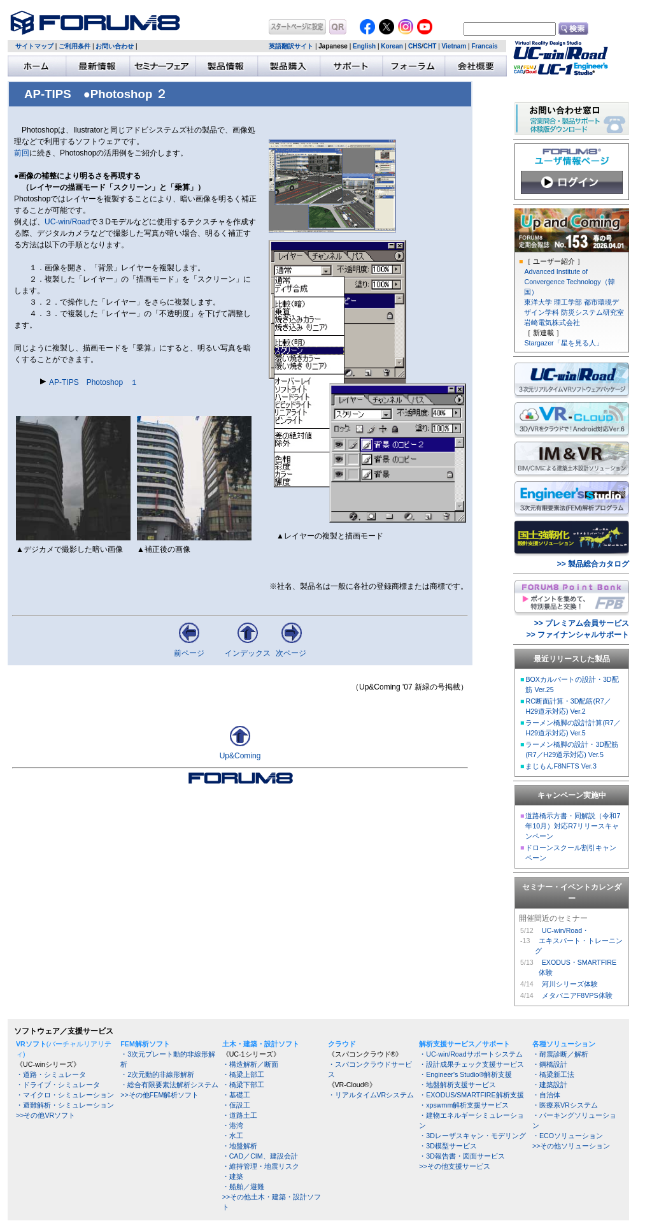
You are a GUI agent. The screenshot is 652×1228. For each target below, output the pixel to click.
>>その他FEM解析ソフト (159, 1095)
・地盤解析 (239, 1146)
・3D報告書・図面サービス (462, 1156)
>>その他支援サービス (454, 1166)
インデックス (248, 653)
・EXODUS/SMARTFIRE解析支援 (471, 1095)
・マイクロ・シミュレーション (65, 1095)
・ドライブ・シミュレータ (58, 1084)
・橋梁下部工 (243, 1084)
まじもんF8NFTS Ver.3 (561, 766)
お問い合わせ (115, 46)
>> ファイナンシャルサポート (578, 634)
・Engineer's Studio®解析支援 (465, 1074)
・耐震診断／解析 (560, 1054)
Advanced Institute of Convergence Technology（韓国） (569, 282)
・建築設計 (549, 1084)
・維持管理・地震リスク (260, 1166)
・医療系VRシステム (565, 1105)
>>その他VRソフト (45, 1115)
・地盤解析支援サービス (457, 1084)
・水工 (232, 1135)
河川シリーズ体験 (570, 984)
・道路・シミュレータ (51, 1074)
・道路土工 (239, 1115)
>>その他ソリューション (571, 1146)
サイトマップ (34, 46)
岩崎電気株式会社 (552, 322)
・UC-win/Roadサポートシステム (470, 1054)
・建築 (232, 1176)
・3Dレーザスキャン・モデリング (472, 1135)
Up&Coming (240, 755)
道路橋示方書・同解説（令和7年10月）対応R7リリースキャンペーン (572, 826)
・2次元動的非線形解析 (157, 1074)
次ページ (291, 653)
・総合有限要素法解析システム (169, 1084)
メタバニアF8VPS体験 (577, 995)
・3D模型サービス (448, 1146)
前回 (21, 152)
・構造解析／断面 (250, 1064)
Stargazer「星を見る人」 (563, 343)
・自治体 (546, 1095)
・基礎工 (236, 1095)
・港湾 (232, 1125)
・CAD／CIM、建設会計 (260, 1156)
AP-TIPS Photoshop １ (93, 382)
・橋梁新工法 (553, 1074)
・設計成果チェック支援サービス (471, 1064)
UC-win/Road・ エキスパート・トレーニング (579, 941)
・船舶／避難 (243, 1186)
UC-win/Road (67, 221)
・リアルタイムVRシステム (371, 1095)
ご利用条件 (74, 46)
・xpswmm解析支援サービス (464, 1105)
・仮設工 (236, 1105)
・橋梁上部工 (243, 1074)
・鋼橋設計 (549, 1064)
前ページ (189, 653)
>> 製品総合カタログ (593, 564)
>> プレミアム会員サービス (581, 623)
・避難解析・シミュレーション (65, 1105)
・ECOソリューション (567, 1135)
